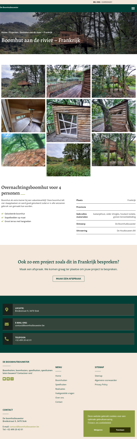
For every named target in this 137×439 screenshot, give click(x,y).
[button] (133, 8)
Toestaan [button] (120, 430)
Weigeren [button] (98, 430)
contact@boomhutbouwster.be (30, 325)
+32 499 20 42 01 (23, 340)
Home (4, 32)
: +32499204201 (102, 2)
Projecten (13, 32)
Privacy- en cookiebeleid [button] (99, 422)
